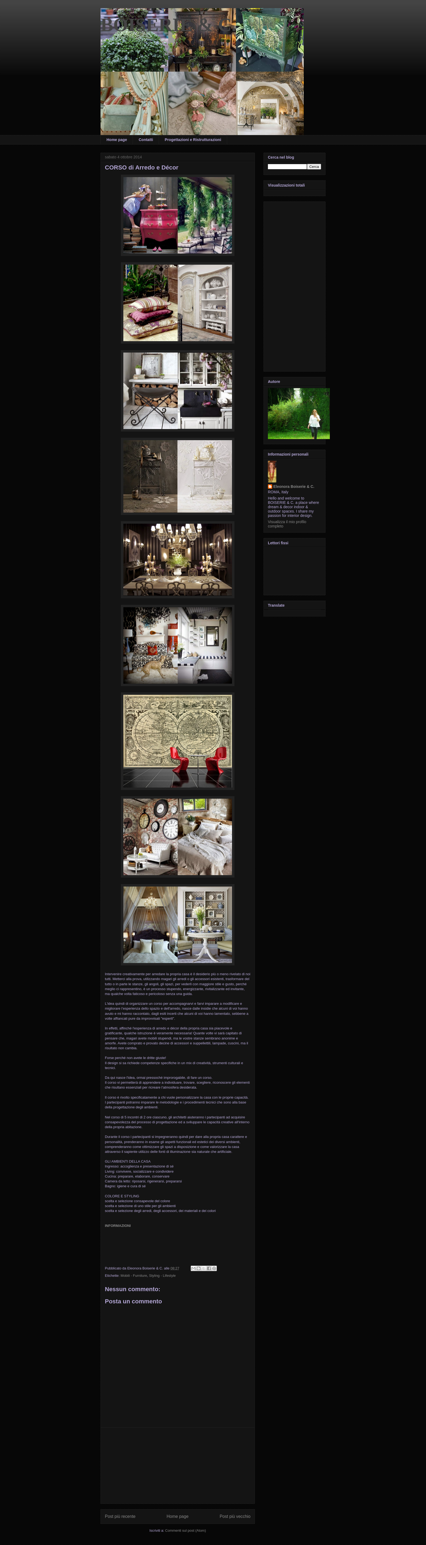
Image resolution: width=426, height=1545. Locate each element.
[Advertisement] (177, 1465)
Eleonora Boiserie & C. (293, 486)
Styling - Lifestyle (162, 1276)
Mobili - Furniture (134, 1276)
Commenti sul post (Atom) (185, 1530)
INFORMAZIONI (118, 1226)
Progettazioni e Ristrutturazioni (193, 139)
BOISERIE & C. (168, 24)
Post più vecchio (235, 1516)
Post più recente (120, 1516)
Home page (116, 139)
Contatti (146, 139)
